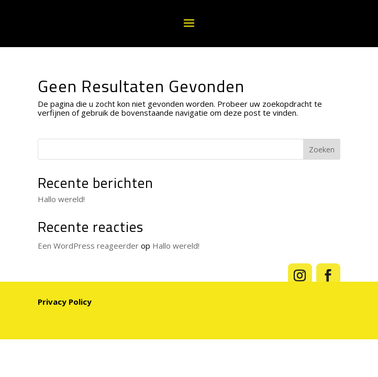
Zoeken (322, 149)
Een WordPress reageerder (88, 245)
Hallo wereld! (61, 199)
